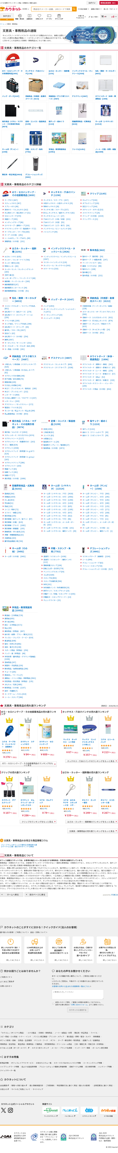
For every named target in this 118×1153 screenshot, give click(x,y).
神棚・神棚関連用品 (14, 535)
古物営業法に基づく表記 (103, 1085)
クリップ (98, 193)
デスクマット (61, 357)
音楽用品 (10, 662)
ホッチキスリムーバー (53, 216)
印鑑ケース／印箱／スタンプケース (59, 594)
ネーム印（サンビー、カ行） (95, 497)
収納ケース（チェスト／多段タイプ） (96, 325)
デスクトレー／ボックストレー (19, 404)
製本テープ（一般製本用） (95, 259)
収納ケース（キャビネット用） (96, 329)
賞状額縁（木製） (14, 522)
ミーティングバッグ (52, 315)
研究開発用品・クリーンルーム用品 (58, 1044)
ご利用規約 (50, 1085)
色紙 (9, 506)
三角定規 (48, 432)
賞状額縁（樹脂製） (15, 528)
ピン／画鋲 (11, 445)
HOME (24, 9)
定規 (47, 429)
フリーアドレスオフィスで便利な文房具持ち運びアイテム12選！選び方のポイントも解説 (19, 846)
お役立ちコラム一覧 (43, 1063)
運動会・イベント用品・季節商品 (20, 678)
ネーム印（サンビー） (98, 487)
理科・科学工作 (13, 644)
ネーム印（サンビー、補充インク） (97, 531)
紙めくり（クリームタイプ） (95, 432)
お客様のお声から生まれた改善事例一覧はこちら (71, 986)
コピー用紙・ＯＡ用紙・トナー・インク (15, 1036)
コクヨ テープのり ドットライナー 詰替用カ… (9, 744)
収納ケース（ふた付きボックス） (97, 317)
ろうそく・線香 (13, 512)
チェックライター (52, 600)
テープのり (11, 200)
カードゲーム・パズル (15, 694)
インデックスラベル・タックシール (63, 250)
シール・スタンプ (14, 697)
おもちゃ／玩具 (13, 684)
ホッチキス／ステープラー (56, 200)
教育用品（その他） (15, 687)
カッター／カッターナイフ (17, 259)
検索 (74, 9)
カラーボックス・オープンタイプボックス (98, 312)
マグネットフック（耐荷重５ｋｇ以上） (20, 458)
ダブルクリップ (90, 203)
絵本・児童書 (11, 691)
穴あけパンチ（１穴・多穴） (56, 225)
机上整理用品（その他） (16, 414)
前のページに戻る (37, 894)
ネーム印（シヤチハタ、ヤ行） (57, 516)
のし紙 (9, 500)
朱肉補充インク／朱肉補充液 (56, 587)
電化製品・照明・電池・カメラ (79, 1036)
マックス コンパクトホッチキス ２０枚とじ (89, 742)
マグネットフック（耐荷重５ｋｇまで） (20, 452)
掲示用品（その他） (15, 478)
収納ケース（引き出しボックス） (97, 320)
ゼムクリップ (89, 200)
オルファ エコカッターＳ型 (107, 801)
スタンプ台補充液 (52, 581)
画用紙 (9, 618)
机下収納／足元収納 (14, 379)
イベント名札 (12, 320)
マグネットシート (14, 438)
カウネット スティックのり (27, 742)
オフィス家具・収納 (8, 1040)
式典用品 (10, 538)
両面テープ (11, 219)
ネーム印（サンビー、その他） (95, 528)
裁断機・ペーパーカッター (17, 281)
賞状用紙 (10, 516)
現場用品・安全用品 (8, 1044)
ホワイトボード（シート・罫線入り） (98, 374)
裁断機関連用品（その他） (17, 291)
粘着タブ (10, 475)
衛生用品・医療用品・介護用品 (30, 1044)
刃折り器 (9, 275)
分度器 (47, 438)
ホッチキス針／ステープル (56, 209)
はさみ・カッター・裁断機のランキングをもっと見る (90, 821)
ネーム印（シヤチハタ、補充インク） (59, 531)
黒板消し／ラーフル (14, 675)
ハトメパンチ (50, 232)
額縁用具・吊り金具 (15, 531)
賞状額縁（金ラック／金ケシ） (18, 519)
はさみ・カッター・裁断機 (24, 250)
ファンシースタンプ (92, 566)
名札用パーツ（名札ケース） (18, 311)
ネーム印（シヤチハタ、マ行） (57, 512)
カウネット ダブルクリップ (9, 801)
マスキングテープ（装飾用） (96, 556)
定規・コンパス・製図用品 (63, 422)
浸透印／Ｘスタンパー (54, 556)
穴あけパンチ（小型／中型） (57, 219)
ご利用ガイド (5, 977)
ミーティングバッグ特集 (92, 1063)
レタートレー (12, 401)
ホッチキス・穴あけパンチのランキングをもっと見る (90, 761)
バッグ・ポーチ (62, 299)
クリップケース (90, 219)
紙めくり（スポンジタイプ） (95, 435)
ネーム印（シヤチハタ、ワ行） (57, 519)
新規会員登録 (109, 3)
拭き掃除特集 (90, 1066)
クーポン (49, 19)
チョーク (10, 672)
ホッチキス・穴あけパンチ (63, 194)
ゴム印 (48, 575)
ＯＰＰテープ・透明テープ (17, 225)
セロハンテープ (13, 216)
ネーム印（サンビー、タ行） (95, 503)
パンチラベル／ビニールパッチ (57, 228)
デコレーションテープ (92, 562)
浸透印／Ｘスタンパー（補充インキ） (58, 560)
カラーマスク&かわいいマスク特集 (67, 1063)
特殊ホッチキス (51, 206)
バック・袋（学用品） (15, 653)
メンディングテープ (14, 222)
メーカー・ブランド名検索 (62, 1048)
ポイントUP (59, 19)
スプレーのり (12, 206)
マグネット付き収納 (15, 375)
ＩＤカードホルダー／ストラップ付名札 (20, 307)
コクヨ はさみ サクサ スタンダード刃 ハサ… (70, 802)
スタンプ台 (50, 578)
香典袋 (9, 493)
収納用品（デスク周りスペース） (24, 358)
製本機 (86, 272)
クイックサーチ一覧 (8, 1070)
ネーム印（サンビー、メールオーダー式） (98, 523)
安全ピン (10, 333)
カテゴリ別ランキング (40, 1048)
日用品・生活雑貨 (25, 1040)
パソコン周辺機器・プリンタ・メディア (48, 1036)
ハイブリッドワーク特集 (9, 1066)
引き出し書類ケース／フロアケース (20, 398)
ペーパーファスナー (91, 263)
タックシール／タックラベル (56, 265)
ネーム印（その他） (19, 550)
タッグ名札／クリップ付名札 (18, 324)
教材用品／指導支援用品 (16, 668)
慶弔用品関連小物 (14, 541)
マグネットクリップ (15, 462)
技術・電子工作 (13, 647)
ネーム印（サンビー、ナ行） (95, 506)
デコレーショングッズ (100, 550)
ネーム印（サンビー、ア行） (95, 493)
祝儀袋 (10, 497)
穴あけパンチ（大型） (53, 222)
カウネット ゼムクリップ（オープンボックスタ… (27, 802)
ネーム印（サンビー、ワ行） (95, 519)
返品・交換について (38, 932)
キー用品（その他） (15, 349)
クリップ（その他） (93, 216)
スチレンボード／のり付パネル (19, 435)
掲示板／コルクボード (16, 432)
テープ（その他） (14, 235)
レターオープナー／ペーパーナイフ (20, 278)
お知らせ (3, 1089)
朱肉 (47, 584)
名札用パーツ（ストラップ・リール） (19, 316)
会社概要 (3, 1085)
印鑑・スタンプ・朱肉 (61, 550)
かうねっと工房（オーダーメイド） (13, 1048)
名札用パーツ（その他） (16, 336)
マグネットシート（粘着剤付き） (20, 441)
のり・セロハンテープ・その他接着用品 (24, 194)
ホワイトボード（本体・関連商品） (102, 358)
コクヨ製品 (31, 1033)
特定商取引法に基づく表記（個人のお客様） (74, 1085)
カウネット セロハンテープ (46, 742)
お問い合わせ (5, 986)
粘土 (8, 628)
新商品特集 (4, 1063)
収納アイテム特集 (76, 1066)
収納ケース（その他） (93, 332)
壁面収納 (10, 382)
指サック (88, 429)
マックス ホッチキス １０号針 (70, 740)
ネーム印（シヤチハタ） (61, 487)
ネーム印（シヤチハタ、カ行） (58, 497)
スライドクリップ (91, 213)
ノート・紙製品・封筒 (63, 1033)
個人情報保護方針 (36, 1085)
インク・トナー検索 (82, 1048)
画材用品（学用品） (15, 631)
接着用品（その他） (15, 241)
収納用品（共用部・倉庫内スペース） (102, 299)
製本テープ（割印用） (92, 256)
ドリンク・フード (41, 1040)
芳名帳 (9, 503)
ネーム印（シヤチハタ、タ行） (58, 503)
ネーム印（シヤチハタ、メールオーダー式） (58, 523)
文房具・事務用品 (45, 1033)
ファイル (94, 1033)
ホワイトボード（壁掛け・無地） (97, 364)
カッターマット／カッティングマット (19, 270)
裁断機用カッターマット (16, 287)
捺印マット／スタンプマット (56, 590)
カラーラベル (50, 268)
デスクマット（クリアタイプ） (58, 367)
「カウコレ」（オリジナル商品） (12, 1033)
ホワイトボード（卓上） (93, 377)
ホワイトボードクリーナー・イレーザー (97, 384)
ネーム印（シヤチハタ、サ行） (58, 500)
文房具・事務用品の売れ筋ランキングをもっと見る (91, 831)
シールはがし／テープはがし (17, 238)
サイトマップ (38, 1089)
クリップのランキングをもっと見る (37, 821)
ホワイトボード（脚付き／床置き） (98, 380)
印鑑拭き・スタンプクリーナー (57, 597)
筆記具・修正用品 (81, 1033)
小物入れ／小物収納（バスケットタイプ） (21, 365)
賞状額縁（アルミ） (15, 525)
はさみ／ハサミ (13, 256)
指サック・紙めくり (99, 422)
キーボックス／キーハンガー (18, 343)
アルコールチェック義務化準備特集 (53, 1066)
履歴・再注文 (19, 19)
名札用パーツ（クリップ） (17, 327)
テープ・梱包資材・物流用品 (69, 1040)
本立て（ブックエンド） (16, 391)
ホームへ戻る (13, 894)
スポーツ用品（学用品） (16, 650)
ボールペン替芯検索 (100, 1048)
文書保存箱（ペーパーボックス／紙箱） (97, 307)
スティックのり (13, 203)
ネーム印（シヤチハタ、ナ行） (57, 506)
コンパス (48, 435)
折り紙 (9, 621)
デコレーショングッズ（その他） (97, 569)
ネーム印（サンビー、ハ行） (95, 509)
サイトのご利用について (20, 1089)
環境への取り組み (18, 1085)
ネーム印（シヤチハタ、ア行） (58, 493)
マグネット (12, 448)
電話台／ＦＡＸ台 (13, 407)
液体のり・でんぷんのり (16, 209)
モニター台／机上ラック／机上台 (20, 410)
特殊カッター (12, 266)
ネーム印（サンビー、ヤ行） (95, 516)
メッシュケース (51, 318)
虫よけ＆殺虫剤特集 (29, 1066)
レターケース (12, 395)
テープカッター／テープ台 (17, 232)
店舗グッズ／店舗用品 (91, 1040)
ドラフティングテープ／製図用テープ (20, 228)
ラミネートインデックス (55, 262)
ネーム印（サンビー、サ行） (95, 500)
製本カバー (89, 269)
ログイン (92, 3)
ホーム (2, 24)
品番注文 (30, 19)
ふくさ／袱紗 (12, 509)
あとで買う (94, 17)
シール (87, 559)
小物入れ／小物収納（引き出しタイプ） (20, 371)
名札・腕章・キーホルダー (24, 299)
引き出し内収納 (13, 385)
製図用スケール (51, 441)
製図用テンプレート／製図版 (56, 445)
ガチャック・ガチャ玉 (92, 209)
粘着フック (11, 472)
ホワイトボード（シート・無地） (97, 370)
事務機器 (96, 1036)
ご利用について (21, 932)
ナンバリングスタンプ (53, 571)
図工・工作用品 (13, 625)
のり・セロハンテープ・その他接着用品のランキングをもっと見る (27, 764)
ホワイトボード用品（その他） (96, 389)
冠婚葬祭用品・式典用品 (23, 487)
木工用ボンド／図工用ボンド (18, 213)
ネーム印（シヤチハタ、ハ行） (58, 509)
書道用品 (10, 640)
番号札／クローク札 (15, 330)
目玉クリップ (89, 206)
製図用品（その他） (54, 448)
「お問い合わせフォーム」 (79, 1004)
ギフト (53, 1040)
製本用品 (97, 250)
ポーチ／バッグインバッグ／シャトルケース (59, 310)
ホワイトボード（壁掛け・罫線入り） (98, 367)
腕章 (9, 339)
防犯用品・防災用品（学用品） (19, 681)
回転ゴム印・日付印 (53, 568)
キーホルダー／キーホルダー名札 (20, 346)
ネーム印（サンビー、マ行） (95, 512)
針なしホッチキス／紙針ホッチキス (59, 213)
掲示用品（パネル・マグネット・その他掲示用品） (24, 424)
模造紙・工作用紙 (14, 615)
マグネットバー (13, 466)
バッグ (48, 306)
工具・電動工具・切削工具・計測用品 (89, 1044)
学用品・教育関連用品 (22, 609)
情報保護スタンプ (52, 565)
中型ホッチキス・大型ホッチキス (58, 203)
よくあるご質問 (6, 981)
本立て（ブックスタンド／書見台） (21, 388)
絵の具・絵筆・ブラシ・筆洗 (19, 634)
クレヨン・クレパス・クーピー (19, 637)
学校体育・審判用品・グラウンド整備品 (20, 657)
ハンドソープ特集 (105, 1066)
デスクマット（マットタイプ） (57, 364)
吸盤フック (11, 469)
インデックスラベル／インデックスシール (59, 257)
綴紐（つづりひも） (92, 266)
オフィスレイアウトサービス (22, 1063)
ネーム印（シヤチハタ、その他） (58, 528)
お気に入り (39, 19)
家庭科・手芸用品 (14, 665)
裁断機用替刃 (12, 284)
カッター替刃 (12, 263)
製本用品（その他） (92, 275)
